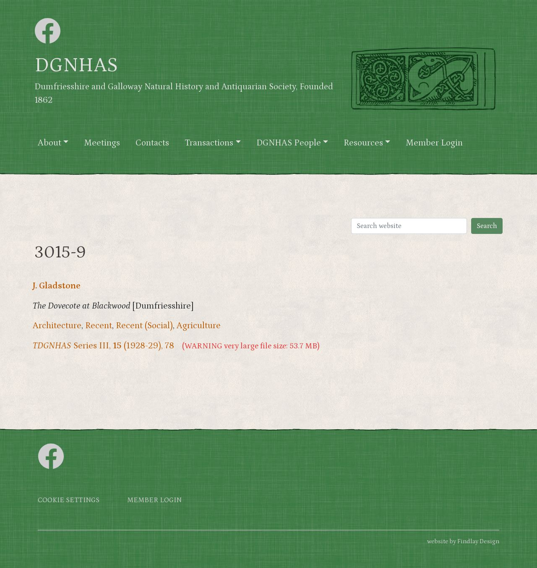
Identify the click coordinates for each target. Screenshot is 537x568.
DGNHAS (76, 65)
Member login (154, 500)
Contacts (152, 143)
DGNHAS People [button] (288, 143)
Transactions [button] (209, 143)
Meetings (102, 143)
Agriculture (199, 326)
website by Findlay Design (463, 541)
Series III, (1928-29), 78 (103, 346)
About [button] (49, 143)
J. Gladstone (57, 286)
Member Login (434, 143)
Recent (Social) (144, 326)
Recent (98, 326)
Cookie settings (68, 500)
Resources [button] (363, 143)
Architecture (57, 326)
